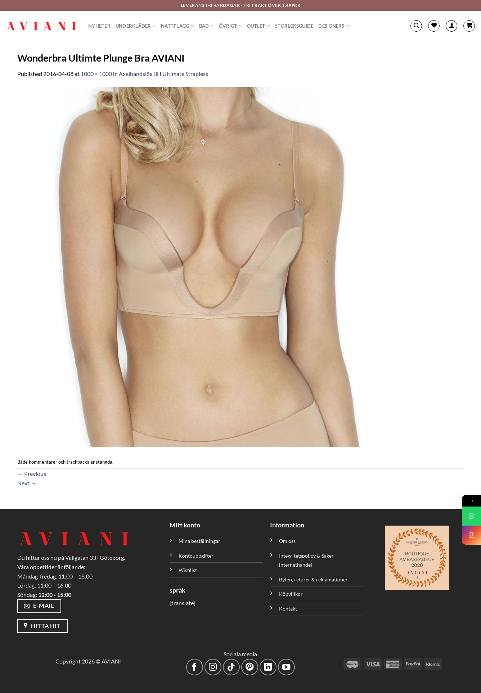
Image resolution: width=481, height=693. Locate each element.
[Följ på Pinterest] (249, 667)
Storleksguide (294, 26)
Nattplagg (177, 25)
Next (26, 483)
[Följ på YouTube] (286, 667)
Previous (31, 473)
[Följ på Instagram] (212, 667)
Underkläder (136, 25)
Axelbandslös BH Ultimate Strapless (163, 73)
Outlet (258, 25)
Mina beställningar (200, 541)
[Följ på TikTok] (231, 667)
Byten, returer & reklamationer (313, 579)
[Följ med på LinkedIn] (268, 667)
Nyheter (99, 26)
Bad (206, 25)
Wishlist (188, 570)
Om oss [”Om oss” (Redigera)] (287, 541)
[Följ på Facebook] (194, 667)
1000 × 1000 (96, 73)
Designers (333, 25)
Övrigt (230, 25)
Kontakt (288, 609)
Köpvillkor (291, 594)
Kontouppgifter (196, 556)
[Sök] (416, 26)
